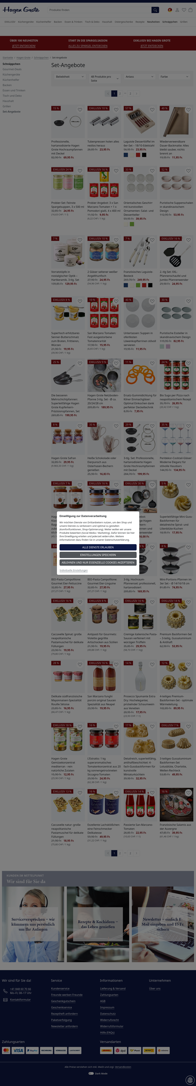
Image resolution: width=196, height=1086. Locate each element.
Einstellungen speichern (98, 555)
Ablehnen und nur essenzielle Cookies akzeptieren (98, 562)
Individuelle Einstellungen (74, 570)
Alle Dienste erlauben (98, 547)
